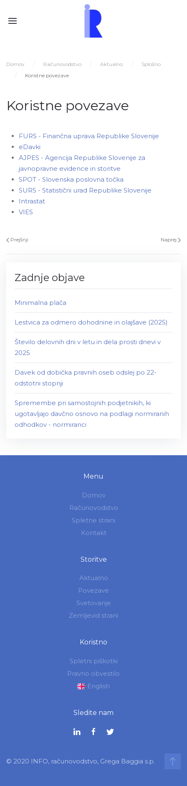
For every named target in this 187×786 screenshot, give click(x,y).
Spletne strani (92, 520)
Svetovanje (93, 603)
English (92, 686)
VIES (26, 212)
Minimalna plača (40, 303)
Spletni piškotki (93, 661)
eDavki (29, 147)
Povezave (92, 590)
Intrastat (32, 201)
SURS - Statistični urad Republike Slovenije (85, 190)
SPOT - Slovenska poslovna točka (71, 179)
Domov (15, 64)
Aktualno (111, 64)
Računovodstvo (62, 64)
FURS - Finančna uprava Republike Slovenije (89, 136)
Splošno (151, 64)
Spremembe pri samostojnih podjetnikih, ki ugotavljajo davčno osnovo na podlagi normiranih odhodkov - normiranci (92, 413)
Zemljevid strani (92, 615)
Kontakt (93, 533)
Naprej (171, 239)
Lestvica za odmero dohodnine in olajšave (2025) (91, 322)
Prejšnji (17, 239)
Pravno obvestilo (92, 673)
